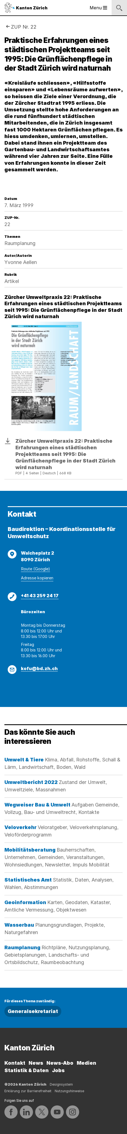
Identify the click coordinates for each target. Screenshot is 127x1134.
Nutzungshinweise (69, 1091)
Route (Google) (35, 568)
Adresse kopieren (37, 578)
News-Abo (59, 1063)
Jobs (58, 1070)
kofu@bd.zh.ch (39, 668)
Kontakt (14, 1063)
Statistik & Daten (26, 1070)
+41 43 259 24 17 (40, 595)
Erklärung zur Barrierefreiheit (27, 1091)
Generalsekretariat (33, 1011)
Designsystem (61, 1084)
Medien (86, 1063)
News (36, 1063)
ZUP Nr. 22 (24, 27)
